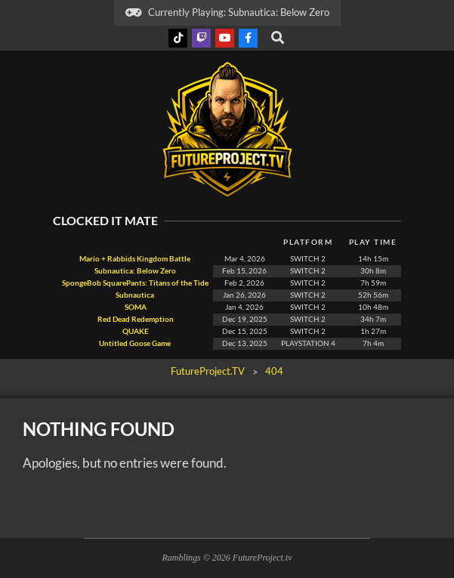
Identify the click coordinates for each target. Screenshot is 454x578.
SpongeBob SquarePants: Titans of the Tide (135, 283)
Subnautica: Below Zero (135, 271)
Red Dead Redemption (135, 319)
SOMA (135, 307)
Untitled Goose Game (135, 343)
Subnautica (135, 295)
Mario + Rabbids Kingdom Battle (134, 259)
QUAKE (135, 331)
